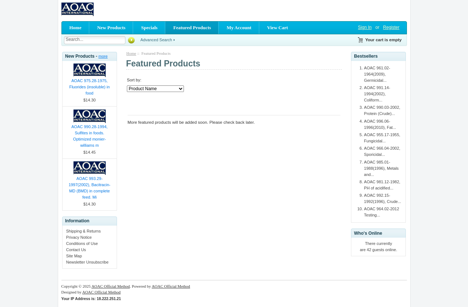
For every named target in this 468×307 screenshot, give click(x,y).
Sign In (364, 27)
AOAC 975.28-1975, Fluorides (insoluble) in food (89, 86)
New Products (111, 27)
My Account (239, 27)
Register (391, 27)
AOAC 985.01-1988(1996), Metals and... (381, 168)
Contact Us (76, 249)
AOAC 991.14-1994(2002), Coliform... (377, 93)
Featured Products (192, 27)
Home (75, 27)
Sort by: (134, 80)
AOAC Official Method (110, 286)
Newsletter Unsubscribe (87, 262)
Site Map (74, 256)
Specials (149, 27)
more (102, 56)
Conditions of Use (82, 243)
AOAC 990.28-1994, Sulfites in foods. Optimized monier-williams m (89, 135)
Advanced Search (156, 40)
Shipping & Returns (83, 231)
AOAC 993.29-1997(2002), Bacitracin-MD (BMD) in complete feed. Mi (89, 187)
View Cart (277, 27)
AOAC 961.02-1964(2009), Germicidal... (377, 74)
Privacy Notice (79, 237)
